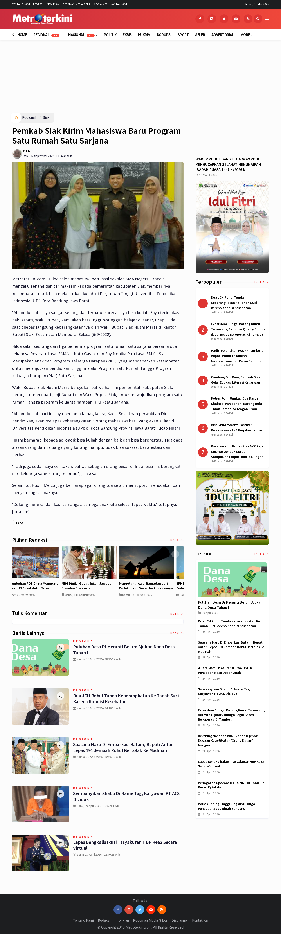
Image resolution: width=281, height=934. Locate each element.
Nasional (81, 35)
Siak (46, 117)
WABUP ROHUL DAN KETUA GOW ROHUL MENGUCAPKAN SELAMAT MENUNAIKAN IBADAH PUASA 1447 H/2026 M (229, 164)
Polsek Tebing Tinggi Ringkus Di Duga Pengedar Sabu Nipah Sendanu (226, 806)
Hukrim (144, 35)
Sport (183, 35)
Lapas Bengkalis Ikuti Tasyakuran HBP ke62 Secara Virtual (125, 845)
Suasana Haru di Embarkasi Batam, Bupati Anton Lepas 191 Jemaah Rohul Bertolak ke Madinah (123, 747)
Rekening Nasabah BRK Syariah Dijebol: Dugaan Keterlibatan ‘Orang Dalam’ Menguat (228, 740)
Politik (110, 35)
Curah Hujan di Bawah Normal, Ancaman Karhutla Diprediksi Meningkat (93, 588)
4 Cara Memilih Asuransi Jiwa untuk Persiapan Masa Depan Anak (40, 585)
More (245, 35)
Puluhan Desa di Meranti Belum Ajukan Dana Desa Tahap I (123, 649)
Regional (46, 35)
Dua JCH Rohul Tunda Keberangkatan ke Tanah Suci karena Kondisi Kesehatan (126, 698)
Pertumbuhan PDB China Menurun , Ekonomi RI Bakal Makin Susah (154, 585)
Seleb (200, 35)
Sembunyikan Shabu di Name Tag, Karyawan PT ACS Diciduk (126, 796)
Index (176, 540)
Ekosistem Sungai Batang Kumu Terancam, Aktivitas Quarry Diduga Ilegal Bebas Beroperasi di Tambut (231, 714)
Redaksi (38, 4)
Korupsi (164, 35)
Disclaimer (100, 4)
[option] (40, 573)
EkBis (127, 35)
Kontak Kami (119, 4)
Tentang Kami (21, 4)
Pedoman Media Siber (76, 4)
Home (19, 35)
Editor (28, 151)
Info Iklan (52, 4)
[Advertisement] (140, 80)
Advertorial (222, 35)
